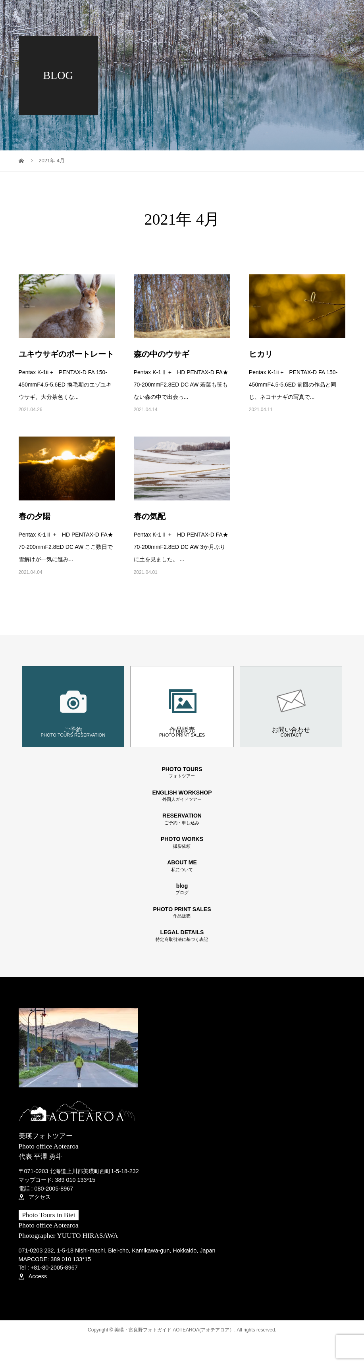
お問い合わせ (291, 706)
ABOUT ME (182, 866)
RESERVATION (182, 819)
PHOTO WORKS (182, 842)
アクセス (35, 1197)
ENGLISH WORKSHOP (182, 796)
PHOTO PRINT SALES (182, 912)
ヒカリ (261, 354)
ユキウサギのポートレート (66, 354)
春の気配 (150, 516)
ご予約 (72, 706)
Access (33, 1276)
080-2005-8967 (54, 1188)
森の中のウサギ (161, 354)
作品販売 (182, 706)
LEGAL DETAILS (182, 935)
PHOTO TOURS (182, 772)
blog (182, 889)
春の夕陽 (34, 516)
